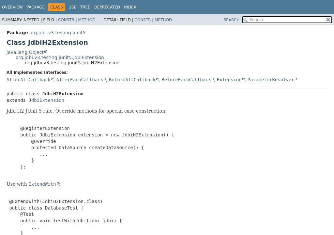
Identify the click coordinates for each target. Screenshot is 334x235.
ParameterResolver (271, 79)
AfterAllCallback (29, 79)
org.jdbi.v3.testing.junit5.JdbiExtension (60, 57)
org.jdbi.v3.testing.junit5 (57, 32)
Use (72, 7)
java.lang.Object (25, 52)
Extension (229, 79)
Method (87, 20)
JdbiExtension (46, 100)
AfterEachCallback (79, 79)
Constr (66, 20)
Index (130, 7)
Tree (85, 7)
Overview (12, 7)
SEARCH (232, 20)
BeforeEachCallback (186, 79)
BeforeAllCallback (132, 79)
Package (36, 7)
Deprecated (107, 7)
